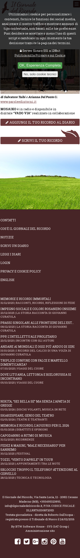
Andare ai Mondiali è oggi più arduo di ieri (40, 350)
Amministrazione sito (40, 531)
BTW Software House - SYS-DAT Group (41, 526)
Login (5, 263)
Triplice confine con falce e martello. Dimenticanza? (40, 364)
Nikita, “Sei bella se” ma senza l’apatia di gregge (40, 405)
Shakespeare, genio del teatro (40, 417)
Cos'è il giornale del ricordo (25, 229)
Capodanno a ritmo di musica (40, 437)
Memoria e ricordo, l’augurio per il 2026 (40, 427)
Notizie (7, 237)
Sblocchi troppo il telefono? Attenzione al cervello (40, 474)
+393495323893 (50, 501)
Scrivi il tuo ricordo (40, 140)
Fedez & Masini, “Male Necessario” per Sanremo (40, 449)
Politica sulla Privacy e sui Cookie (40, 55)
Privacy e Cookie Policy (20, 271)
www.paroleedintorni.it (18, 102)
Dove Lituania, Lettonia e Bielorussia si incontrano (40, 378)
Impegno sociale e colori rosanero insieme (40, 313)
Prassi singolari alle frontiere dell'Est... (40, 326)
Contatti (8, 220)
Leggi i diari (10, 254)
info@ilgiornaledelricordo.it (23, 506)
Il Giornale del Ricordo (17, 497)
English (7, 280)
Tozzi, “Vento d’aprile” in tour (40, 461)
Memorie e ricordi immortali (40, 301)
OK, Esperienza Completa (40, 65)
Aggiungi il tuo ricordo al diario (40, 122)
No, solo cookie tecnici (40, 74)
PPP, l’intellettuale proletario (40, 338)
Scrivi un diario (14, 246)
